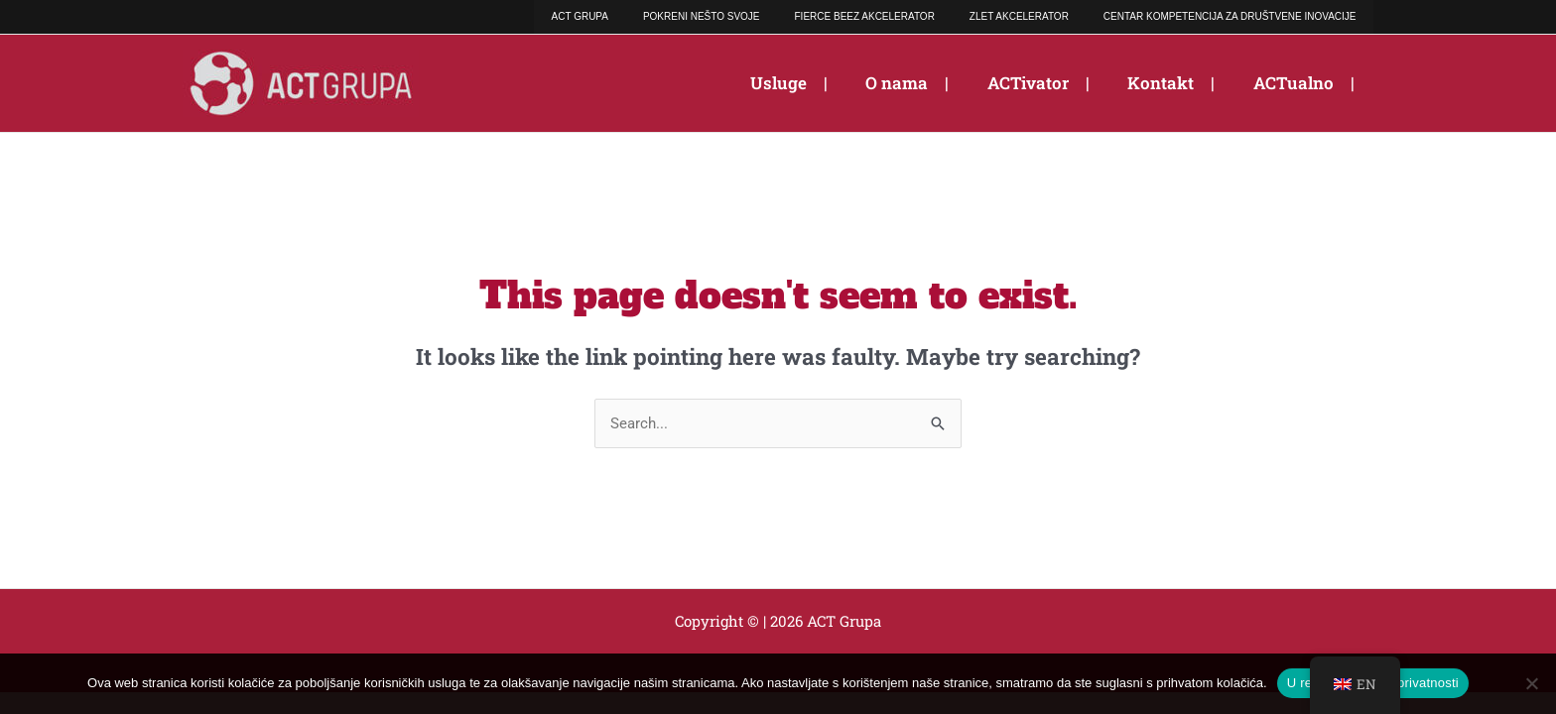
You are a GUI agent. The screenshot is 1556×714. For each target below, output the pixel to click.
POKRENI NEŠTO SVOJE (753, 16)
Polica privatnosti (1408, 682)
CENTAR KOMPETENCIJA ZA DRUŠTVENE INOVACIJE (1236, 16)
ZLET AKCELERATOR (1041, 16)
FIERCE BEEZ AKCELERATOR (902, 16)
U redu (1307, 682)
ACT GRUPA (646, 16)
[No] (1531, 683)
